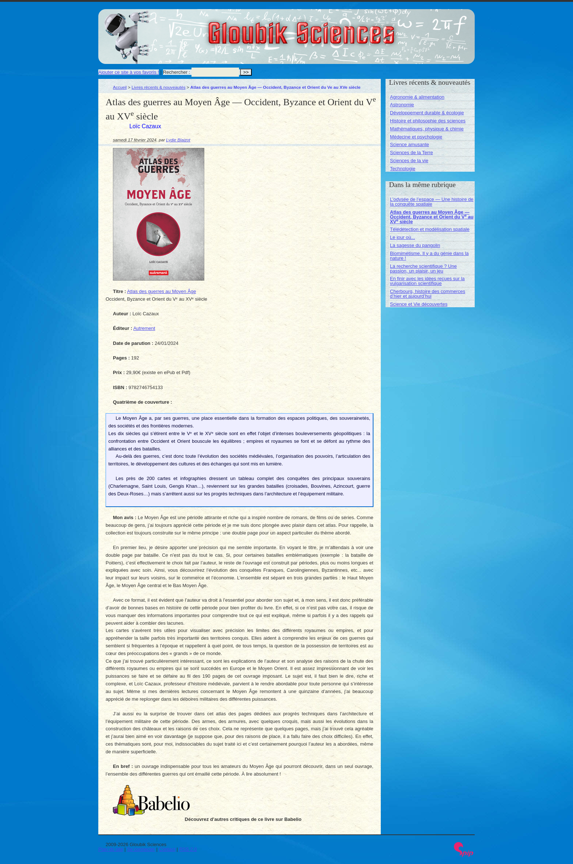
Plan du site (110, 849)
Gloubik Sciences (342, 28)
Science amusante (409, 144)
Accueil (120, 87)
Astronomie (402, 104)
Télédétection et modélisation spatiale (430, 229)
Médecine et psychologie (416, 137)
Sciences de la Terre (411, 152)
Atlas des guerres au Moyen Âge (161, 291)
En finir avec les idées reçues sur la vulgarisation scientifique (427, 281)
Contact (167, 849)
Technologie (402, 168)
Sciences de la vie (409, 160)
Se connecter (141, 849)
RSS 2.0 (188, 849)
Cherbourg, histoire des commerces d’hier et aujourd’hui (427, 294)
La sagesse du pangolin (415, 245)
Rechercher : (176, 72)
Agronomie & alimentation (417, 97)
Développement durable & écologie (427, 112)
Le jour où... (402, 237)
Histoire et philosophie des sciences (428, 120)
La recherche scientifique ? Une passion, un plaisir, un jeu (423, 268)
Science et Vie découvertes (418, 304)
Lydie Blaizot (178, 139)
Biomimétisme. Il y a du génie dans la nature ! (429, 256)
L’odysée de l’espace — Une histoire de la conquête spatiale (431, 202)
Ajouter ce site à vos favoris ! (128, 72)
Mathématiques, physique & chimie (427, 129)
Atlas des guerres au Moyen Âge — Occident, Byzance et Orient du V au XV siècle (432, 216)
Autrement (144, 328)
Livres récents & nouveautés (158, 87)
